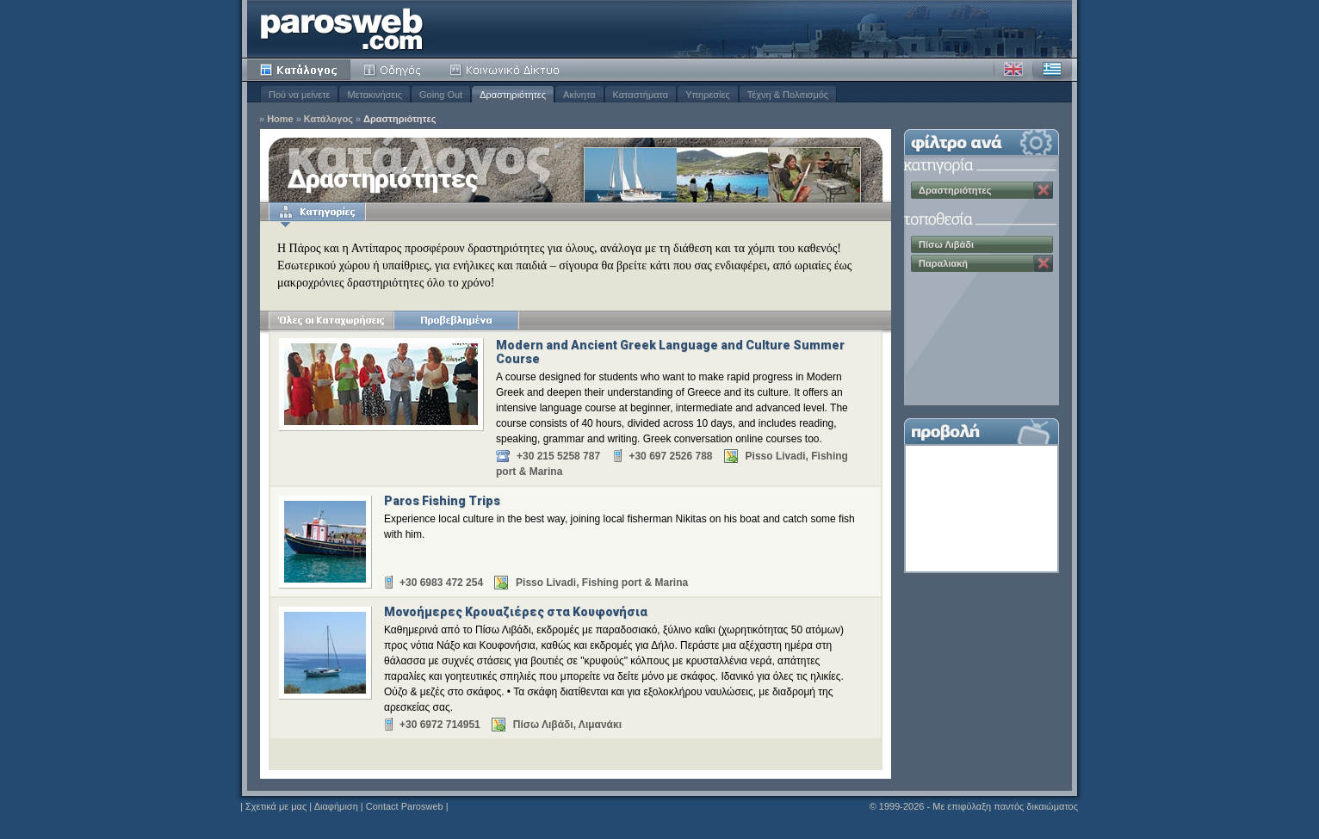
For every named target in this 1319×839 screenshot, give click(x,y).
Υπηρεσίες (707, 94)
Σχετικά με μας (276, 806)
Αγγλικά (1013, 70)
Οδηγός (393, 70)
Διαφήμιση (336, 806)
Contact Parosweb (404, 806)
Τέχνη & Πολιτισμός (787, 94)
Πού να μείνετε (299, 94)
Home (280, 119)
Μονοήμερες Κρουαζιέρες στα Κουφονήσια (515, 612)
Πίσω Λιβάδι (946, 244)
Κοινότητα (507, 70)
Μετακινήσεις (374, 94)
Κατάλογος (298, 70)
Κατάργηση (1043, 190)
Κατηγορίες (316, 211)
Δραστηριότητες (513, 94)
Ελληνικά (1052, 70)
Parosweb (342, 29)
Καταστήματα (641, 94)
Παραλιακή (943, 263)
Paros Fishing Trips (442, 501)
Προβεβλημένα (455, 320)
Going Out (440, 94)
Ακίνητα (579, 94)
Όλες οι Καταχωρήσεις (331, 320)
